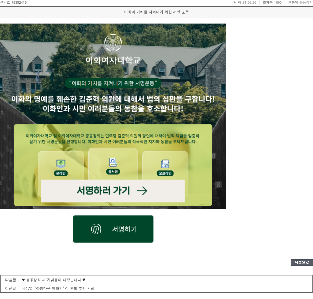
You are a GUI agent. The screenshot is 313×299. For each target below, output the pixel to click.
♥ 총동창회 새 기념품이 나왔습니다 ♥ (53, 279)
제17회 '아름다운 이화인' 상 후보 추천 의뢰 (58, 288)
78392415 (19, 2)
